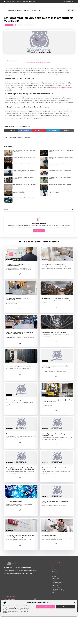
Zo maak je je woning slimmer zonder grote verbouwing (24, 155)
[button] (74, 602)
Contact (40, 15)
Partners (19, 15)
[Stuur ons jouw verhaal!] (39, 223)
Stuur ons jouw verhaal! (39, 228)
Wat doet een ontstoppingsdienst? (53, 269)
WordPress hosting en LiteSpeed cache (19, 370)
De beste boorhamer (49, 540)
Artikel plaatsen (55, 583)
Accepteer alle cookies (45, 606)
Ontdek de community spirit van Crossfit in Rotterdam (24, 182)
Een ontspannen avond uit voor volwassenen (60, 188)
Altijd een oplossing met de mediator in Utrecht (55, 506)
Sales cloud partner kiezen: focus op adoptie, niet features (61, 155)
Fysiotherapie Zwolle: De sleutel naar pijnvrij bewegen (24, 203)
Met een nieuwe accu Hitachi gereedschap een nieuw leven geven (61, 196)
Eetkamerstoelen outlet (16, 142)
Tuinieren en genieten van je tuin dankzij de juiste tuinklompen (60, 176)
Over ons (26, 15)
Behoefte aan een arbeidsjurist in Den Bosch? (54, 473)
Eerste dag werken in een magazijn (54, 336)
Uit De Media (12, 15)
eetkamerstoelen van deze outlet (44, 101)
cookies (27, 609)
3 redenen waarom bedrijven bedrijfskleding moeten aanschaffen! (57, 405)
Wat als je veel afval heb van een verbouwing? (17, 303)
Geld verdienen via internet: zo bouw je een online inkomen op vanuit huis (58, 594)
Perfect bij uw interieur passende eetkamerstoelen (37, 66)
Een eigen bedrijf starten (14, 506)
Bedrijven (9, 29)
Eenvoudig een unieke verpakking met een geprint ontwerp (56, 439)
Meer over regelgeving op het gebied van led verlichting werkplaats (20, 337)
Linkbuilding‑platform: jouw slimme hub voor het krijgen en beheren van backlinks (57, 588)
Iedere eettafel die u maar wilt (32, 64)
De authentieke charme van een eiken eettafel (24, 188)
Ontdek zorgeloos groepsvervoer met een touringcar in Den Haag (23, 196)
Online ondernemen (13, 438)
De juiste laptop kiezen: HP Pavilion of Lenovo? (25, 168)
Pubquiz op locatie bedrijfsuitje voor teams (24, 161)
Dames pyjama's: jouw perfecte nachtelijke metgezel (60, 182)
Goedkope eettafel (28, 142)
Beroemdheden (55, 576)
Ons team (33, 15)
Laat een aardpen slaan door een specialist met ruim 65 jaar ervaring (20, 540)
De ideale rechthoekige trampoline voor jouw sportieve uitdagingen (24, 176)
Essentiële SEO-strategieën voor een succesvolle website (61, 162)
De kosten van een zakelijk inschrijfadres (55, 303)
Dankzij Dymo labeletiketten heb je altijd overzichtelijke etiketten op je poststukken (20, 473)
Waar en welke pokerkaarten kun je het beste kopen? (55, 371)
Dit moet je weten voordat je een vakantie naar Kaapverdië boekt (60, 169)
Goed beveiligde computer (15, 404)
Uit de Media (55, 578)
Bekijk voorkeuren (65, 606)
